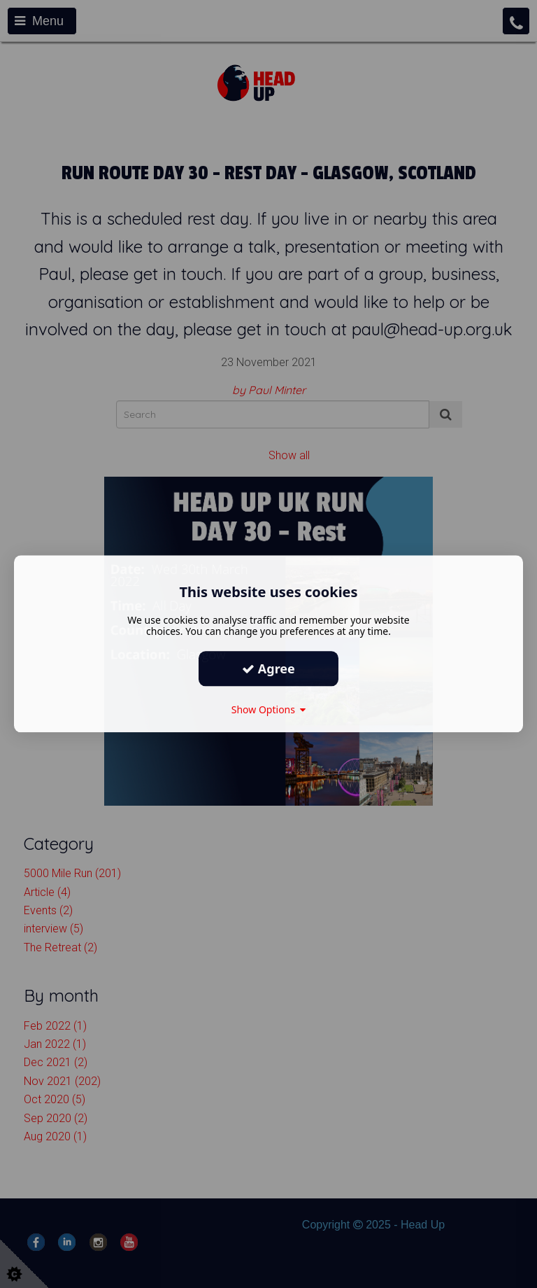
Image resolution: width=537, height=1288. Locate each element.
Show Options (268, 709)
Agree (268, 668)
